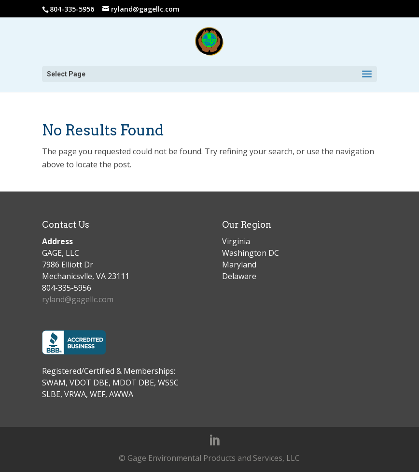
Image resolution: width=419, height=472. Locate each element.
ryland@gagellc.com (77, 299)
